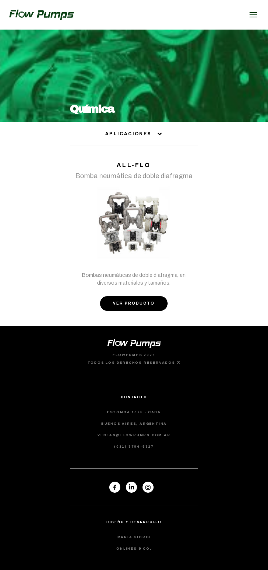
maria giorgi (134, 537)
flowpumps (41, 15)
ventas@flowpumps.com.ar (133, 435)
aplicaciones (134, 133)
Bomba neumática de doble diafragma (134, 176)
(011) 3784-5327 (134, 446)
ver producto (134, 303)
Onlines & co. (133, 548)
